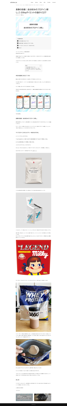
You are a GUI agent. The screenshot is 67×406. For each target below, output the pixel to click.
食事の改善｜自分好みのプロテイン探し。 (26, 43)
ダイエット (18, 390)
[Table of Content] (40, 66)
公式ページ (35, 150)
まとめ (20, 47)
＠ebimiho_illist (19, 53)
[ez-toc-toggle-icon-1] (40, 66)
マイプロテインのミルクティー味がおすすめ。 (27, 45)
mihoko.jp (13, 2)
